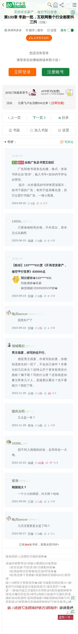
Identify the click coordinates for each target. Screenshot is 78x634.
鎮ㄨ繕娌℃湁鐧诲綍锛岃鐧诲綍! (33, 608)
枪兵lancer (20, 314)
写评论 (68, 142)
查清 (15, 481)
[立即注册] (57, 103)
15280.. (17, 443)
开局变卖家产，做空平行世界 (35, 12)
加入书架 (41, 130)
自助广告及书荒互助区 (33, 162)
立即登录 (22, 72)
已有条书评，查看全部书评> (39, 544)
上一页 (15, 118)
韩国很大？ (19, 487)
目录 (65, 118)
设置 (53, 30)
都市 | (33, 30)
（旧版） (42, 22)
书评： (12, 142)
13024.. (17, 221)
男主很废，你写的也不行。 (29, 352)
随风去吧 (18, 411)
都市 (40, 30)
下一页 (38, 118)
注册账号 (55, 72)
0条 (38, 240)
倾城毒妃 (18, 346)
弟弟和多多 (15, 30)
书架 (16, 130)
